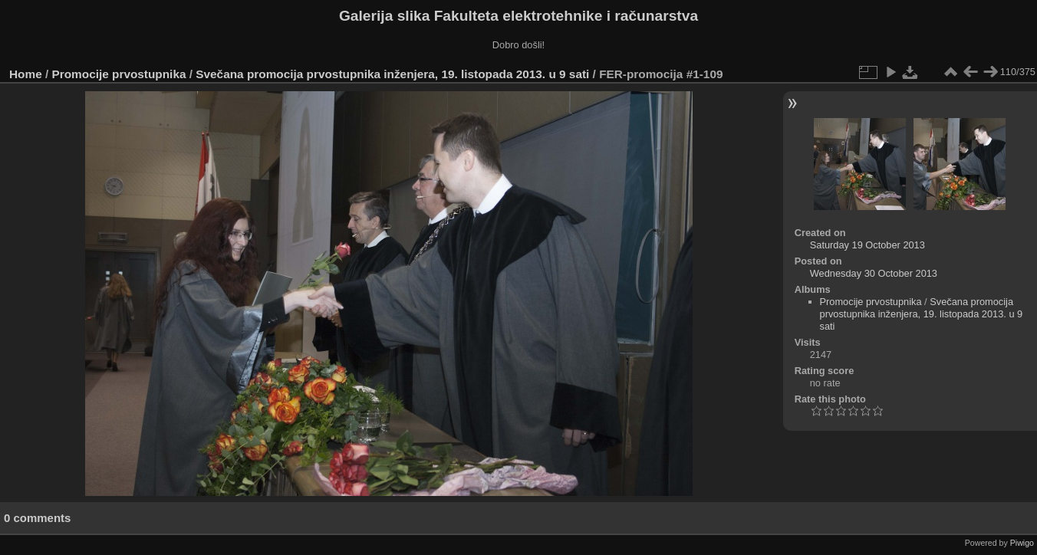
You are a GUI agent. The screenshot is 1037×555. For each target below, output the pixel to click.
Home (25, 73)
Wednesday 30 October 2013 (873, 273)
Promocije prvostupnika (119, 73)
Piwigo (1022, 542)
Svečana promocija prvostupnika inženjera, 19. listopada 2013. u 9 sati (392, 73)
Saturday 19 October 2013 (867, 245)
